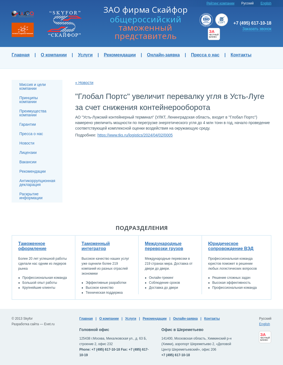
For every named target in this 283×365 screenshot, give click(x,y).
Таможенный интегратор (96, 246)
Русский (247, 3)
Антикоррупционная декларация (37, 182)
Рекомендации (120, 54)
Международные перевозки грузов (164, 246)
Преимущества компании (32, 113)
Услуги (85, 54)
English (266, 3)
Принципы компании (28, 100)
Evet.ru (49, 324)
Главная (21, 54)
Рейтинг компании (220, 3)
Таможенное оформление (32, 246)
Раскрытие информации (31, 196)
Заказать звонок (256, 29)
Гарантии (27, 124)
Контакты (240, 54)
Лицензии (27, 152)
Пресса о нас (205, 54)
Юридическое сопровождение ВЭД (230, 246)
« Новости (84, 82)
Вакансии (27, 162)
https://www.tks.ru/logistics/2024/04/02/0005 (134, 135)
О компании (54, 54)
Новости (26, 143)
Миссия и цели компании (32, 86)
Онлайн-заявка (163, 54)
